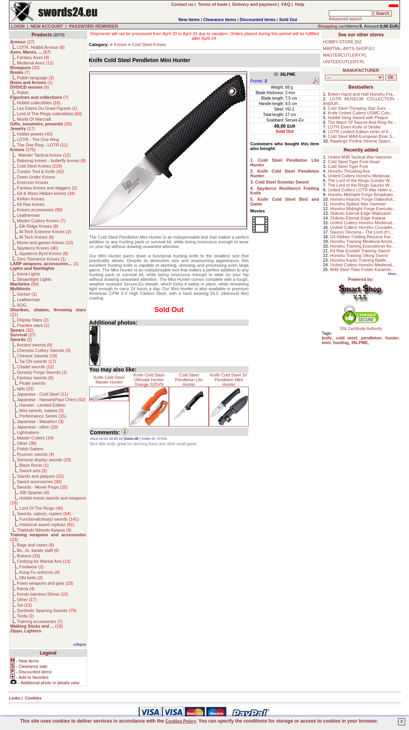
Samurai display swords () (44, 459)
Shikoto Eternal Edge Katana (357, 218)
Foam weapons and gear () (45, 583)
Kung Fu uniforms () (39, 572)
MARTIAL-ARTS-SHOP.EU (349, 48)
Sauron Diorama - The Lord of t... (361, 232)
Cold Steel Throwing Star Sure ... (359, 108)
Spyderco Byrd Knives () (43, 253)
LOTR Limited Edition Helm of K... (360, 131)
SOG (21, 305)
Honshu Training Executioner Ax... (362, 246)
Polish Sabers (30, 448)
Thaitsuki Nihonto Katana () (44, 530)
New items (188, 19)
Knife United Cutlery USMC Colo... (360, 113)
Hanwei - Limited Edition (42, 405)
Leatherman (28, 215)
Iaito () (25, 388)
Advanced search (345, 18)
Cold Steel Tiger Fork (348, 166)
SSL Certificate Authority (361, 327)
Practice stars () (33, 325)
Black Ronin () (33, 465)
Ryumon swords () (35, 454)
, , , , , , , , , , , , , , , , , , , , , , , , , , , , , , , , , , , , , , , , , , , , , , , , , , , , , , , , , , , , (354, 77)
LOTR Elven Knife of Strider (354, 127)
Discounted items (258, 19)
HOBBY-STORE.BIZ (342, 41)
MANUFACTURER (361, 70)
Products (42, 34)
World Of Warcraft (34, 119)
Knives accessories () (40, 209)
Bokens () (28, 555)
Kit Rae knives (30, 204)
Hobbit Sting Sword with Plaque (358, 117)
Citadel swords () (35, 366)
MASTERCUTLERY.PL (345, 55)
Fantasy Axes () (33, 57)
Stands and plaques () (40, 476)
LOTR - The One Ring (38, 139)
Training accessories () (40, 621)
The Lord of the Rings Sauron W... (360, 185)
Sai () (24, 605)
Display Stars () (32, 320)
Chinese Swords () (37, 355)
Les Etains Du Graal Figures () (47, 108)
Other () (26, 443)
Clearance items (219, 19)
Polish (23, 92)
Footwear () (31, 566)
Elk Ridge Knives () (38, 226)
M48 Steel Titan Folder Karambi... (362, 269)
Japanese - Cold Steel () (42, 394)
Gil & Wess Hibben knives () (46, 193)
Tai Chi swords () (37, 361)
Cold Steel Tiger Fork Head (354, 161)
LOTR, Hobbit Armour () (41, 47)
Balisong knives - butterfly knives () (51, 160)
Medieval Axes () (35, 63)
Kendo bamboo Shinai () (42, 594)
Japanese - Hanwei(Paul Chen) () (51, 399)
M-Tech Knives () (36, 237)
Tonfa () (25, 616)
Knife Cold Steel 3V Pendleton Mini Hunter (228, 380)
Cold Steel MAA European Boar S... (362, 136)
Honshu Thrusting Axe (349, 171)
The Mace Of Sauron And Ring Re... (362, 122)
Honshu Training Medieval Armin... (363, 241)
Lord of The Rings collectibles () (49, 113)
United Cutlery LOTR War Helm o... (361, 189)
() (22, 41)
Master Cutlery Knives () (41, 220)
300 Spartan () (34, 492)
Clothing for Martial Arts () (43, 561)
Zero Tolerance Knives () (41, 259)
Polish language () (35, 77)
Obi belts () (31, 577)
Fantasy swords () (35, 377)
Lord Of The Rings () (41, 508)
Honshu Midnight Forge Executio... (363, 208)
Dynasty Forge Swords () (42, 372)
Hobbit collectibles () (38, 102)
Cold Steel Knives (149, 44)
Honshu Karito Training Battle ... (360, 260)
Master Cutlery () (35, 438)
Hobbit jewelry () (35, 134)
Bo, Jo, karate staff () (38, 550)
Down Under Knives (36, 177)
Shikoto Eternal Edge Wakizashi (360, 213)
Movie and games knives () (45, 242)
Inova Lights (28, 273)
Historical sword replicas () (46, 524)
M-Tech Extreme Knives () (45, 231)
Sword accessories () (39, 481)
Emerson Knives (32, 182)
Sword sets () (33, 470)
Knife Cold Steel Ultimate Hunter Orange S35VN (149, 380)
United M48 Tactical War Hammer (360, 157)
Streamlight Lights (34, 279)
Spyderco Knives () (37, 248)
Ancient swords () (34, 345)
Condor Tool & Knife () (40, 171)
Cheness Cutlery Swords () (44, 350)
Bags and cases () (35, 545)
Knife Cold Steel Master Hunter (109, 379)
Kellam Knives (30, 198)
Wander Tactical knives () (44, 155)
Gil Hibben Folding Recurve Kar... (362, 236)
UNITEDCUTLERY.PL (344, 61)
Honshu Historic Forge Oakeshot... (363, 199)
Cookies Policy (180, 721)
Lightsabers (28, 432)
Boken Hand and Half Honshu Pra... (362, 94)
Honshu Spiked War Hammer (358, 204)
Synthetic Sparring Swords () (46, 610)
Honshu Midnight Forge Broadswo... (362, 194)
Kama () (25, 588)
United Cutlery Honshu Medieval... (360, 175)
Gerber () (27, 294)
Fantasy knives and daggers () (47, 188)
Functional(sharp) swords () (49, 519)
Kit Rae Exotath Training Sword (360, 250)
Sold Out (288, 19)
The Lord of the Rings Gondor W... (360, 180)
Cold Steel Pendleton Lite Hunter (189, 380)
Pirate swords (32, 383)
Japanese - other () (37, 427)
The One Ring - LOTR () (42, 145)
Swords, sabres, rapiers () (44, 513)
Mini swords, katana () (41, 410)
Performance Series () (42, 416)
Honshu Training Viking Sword (358, 255)
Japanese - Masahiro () (40, 421)
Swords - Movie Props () (42, 487)
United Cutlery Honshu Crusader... (363, 227)
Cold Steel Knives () (39, 166)
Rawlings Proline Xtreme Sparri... (361, 141)
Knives (120, 44)
